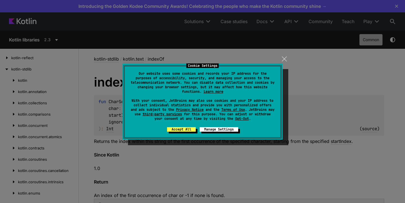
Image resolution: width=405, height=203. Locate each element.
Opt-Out (242, 118)
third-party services (162, 114)
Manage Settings (219, 129)
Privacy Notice (190, 109)
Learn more (213, 91)
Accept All (181, 129)
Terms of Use (233, 109)
